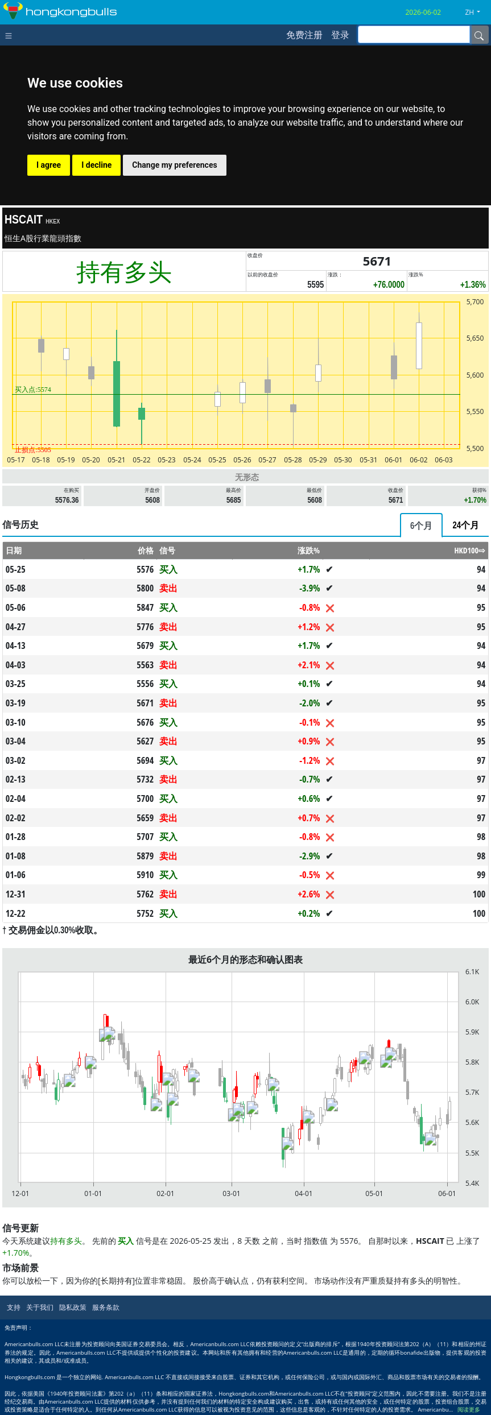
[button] (477, 12)
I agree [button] (48, 164)
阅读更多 (468, 1409)
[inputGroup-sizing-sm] (414, 34)
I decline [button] (96, 164)
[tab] (421, 525)
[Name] (479, 35)
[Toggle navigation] (11, 35)
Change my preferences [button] (174, 164)
